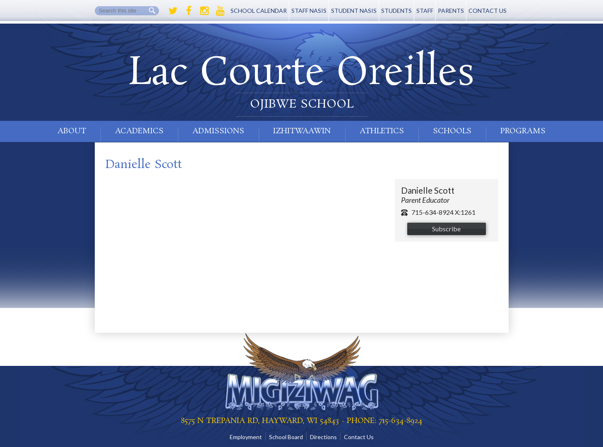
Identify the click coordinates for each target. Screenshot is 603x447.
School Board (286, 436)
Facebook (189, 11)
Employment (246, 436)
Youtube (220, 11)
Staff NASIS (309, 10)
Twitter (173, 11)
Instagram (204, 11)
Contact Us (487, 10)
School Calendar (259, 10)
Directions (323, 436)
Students (396, 10)
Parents (451, 10)
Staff (424, 10)
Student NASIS (354, 10)
